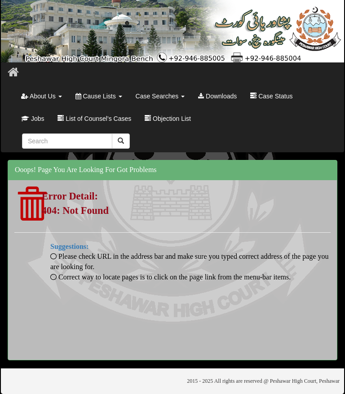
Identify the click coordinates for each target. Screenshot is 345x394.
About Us (41, 96)
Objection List (168, 118)
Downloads (217, 96)
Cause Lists (98, 96)
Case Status (271, 96)
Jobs (32, 118)
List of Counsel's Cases (94, 118)
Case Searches (160, 96)
